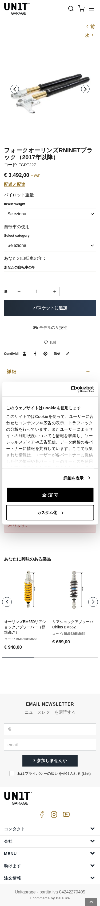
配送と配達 (14, 184)
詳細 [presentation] (12, 371)
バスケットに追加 (50, 308)
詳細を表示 (73, 478)
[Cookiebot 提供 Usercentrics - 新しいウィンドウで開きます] (71, 389)
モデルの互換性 (50, 327)
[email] (50, 745)
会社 (49, 841)
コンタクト (49, 828)
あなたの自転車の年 (19, 267)
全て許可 (50, 495)
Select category (17, 236)
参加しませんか (49, 760)
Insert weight (14, 204)
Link (86, 774)
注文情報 (49, 877)
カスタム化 (50, 512)
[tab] (50, 372)
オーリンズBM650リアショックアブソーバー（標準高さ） (25, 627)
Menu (49, 853)
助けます (49, 865)
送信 (63, 354)
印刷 (50, 342)
